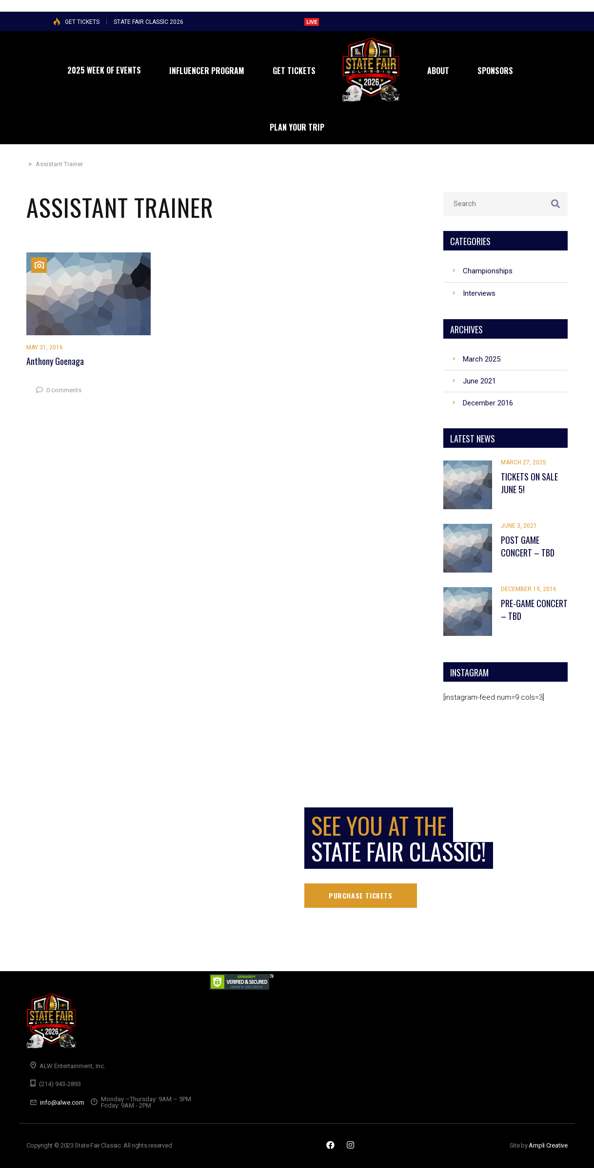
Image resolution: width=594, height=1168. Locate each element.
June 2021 (479, 381)
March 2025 (481, 359)
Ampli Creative (548, 1145)
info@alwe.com (62, 1102)
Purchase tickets (361, 895)
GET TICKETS (82, 22)
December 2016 (488, 403)
